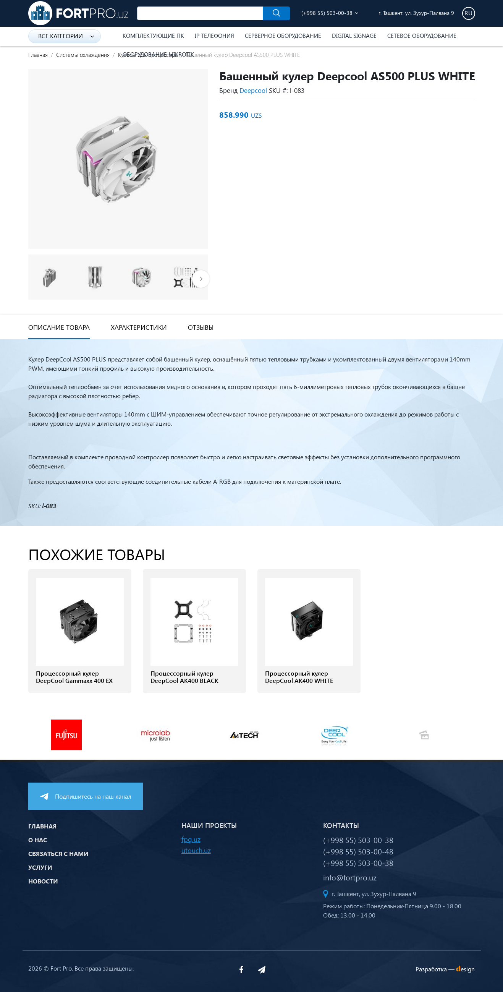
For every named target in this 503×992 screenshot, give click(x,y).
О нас (37, 840)
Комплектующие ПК (153, 35)
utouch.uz (196, 850)
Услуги (40, 867)
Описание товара (59, 327)
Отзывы (200, 327)
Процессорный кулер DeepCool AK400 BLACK (184, 676)
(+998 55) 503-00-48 (358, 851)
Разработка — (445, 969)
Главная (38, 54)
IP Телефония (214, 35)
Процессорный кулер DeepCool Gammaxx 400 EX (74, 676)
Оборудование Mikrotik (158, 54)
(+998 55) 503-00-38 (327, 12)
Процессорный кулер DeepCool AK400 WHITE (299, 676)
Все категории (66, 36)
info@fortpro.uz (350, 877)
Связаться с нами (58, 853)
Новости (43, 881)
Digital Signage (354, 35)
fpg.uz (191, 839)
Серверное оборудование (283, 35)
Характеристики (139, 327)
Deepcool (253, 90)
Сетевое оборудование (421, 35)
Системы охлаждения (83, 54)
